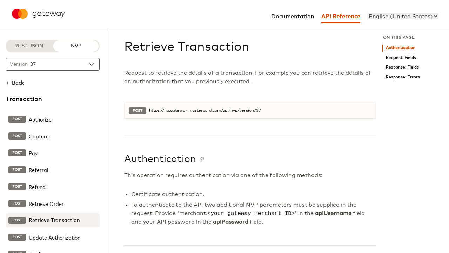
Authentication (400, 48)
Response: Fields (402, 67)
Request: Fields (401, 58)
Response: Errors (403, 77)
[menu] (402, 16)
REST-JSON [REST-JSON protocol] (28, 46)
